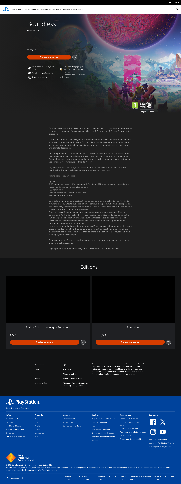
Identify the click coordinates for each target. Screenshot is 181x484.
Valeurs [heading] (66, 415)
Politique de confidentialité (83, 477)
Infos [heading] (8, 415)
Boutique (66, 10)
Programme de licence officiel (131, 439)
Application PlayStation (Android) (161, 443)
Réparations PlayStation (101, 429)
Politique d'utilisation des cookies (164, 477)
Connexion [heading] (154, 415)
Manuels (95, 440)
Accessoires (44, 10)
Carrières (9, 422)
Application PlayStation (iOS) (160, 439)
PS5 (19, 10)
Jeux (13, 10)
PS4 (26, 10)
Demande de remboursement (103, 436)
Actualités (55, 10)
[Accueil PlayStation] (6, 10)
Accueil (9, 408)
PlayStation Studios (13, 426)
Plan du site (123, 477)
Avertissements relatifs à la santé (133, 432)
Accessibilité (68, 422)
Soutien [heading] (95, 415)
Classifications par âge (129, 428)
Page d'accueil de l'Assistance (103, 419)
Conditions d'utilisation (129, 419)
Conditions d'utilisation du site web (107, 477)
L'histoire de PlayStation (15, 436)
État (93, 426)
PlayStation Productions (15, 429)
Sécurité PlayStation (99, 422)
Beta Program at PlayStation (160, 446)
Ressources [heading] (125, 415)
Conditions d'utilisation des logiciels (140, 477)
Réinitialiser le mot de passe (103, 433)
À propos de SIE (12, 419)
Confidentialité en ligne (72, 426)
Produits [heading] (39, 415)
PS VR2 (37, 426)
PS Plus (33, 10)
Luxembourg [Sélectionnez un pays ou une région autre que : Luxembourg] (15, 478)
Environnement (69, 419)
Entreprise (10, 433)
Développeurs (125, 435)
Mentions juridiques (67, 477)
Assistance (77, 10)
